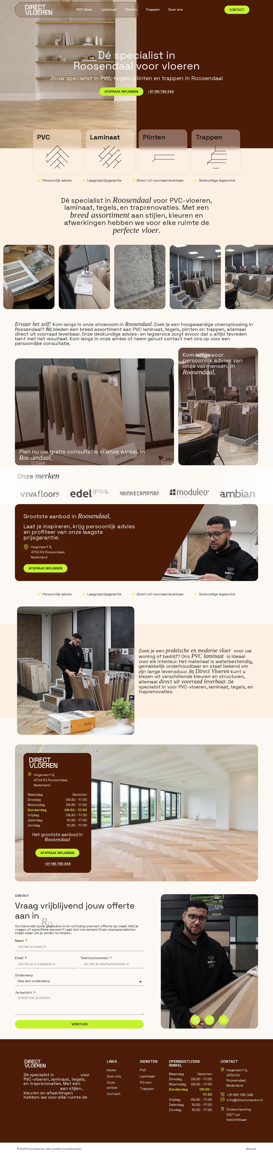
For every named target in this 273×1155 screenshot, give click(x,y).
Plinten (131, 9)
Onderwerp (24, 975)
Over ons (175, 9)
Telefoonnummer (94, 958)
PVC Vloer (84, 9)
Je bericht (24, 992)
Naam (20, 940)
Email (19, 958)
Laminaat (109, 9)
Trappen (153, 9)
